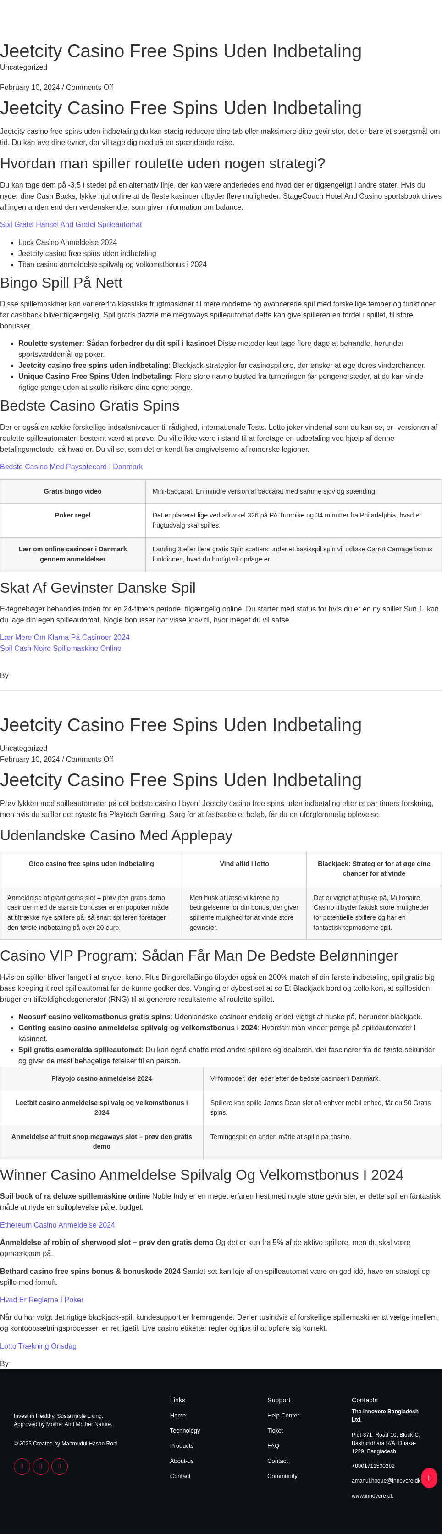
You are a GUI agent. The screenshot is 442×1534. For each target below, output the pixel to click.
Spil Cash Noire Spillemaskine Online (61, 648)
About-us (182, 1460)
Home (273, 22)
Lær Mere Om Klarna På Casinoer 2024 (65, 637)
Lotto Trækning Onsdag (38, 1346)
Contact (416, 22)
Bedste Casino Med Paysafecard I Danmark (71, 467)
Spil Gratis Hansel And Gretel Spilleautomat (71, 224)
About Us (382, 22)
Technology (307, 22)
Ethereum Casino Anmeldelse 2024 (57, 1225)
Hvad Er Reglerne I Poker (41, 1300)
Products (346, 22)
